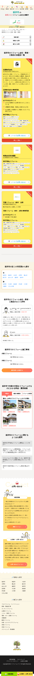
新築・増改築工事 (6, 608)
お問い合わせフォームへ (17, 566)
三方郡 (25, 286)
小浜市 (15, 277)
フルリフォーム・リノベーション (11, 606)
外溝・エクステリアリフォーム (10, 624)
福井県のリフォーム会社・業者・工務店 (11, 33)
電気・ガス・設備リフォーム (9, 617)
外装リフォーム (6, 629)
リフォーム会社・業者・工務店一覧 (16, 31)
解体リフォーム (6, 622)
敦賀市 (10, 277)
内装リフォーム (6, 627)
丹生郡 (20, 286)
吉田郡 (4, 286)
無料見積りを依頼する (17, 372)
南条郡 (15, 286)
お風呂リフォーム (6, 613)
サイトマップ (21, 661)
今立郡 (10, 286)
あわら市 (10, 279)
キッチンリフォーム (7, 611)
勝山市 (25, 277)
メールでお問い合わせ (17, 138)
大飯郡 (4, 288)
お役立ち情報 (24, 663)
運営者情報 (12, 661)
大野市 (20, 277)
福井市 (4, 277)
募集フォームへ (17, 529)
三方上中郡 (11, 288)
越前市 (16, 279)
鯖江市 (4, 279)
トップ (3, 31)
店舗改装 (4, 620)
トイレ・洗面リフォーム (8, 615)
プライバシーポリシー (12, 663)
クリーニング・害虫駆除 (8, 631)
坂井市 (21, 279)
